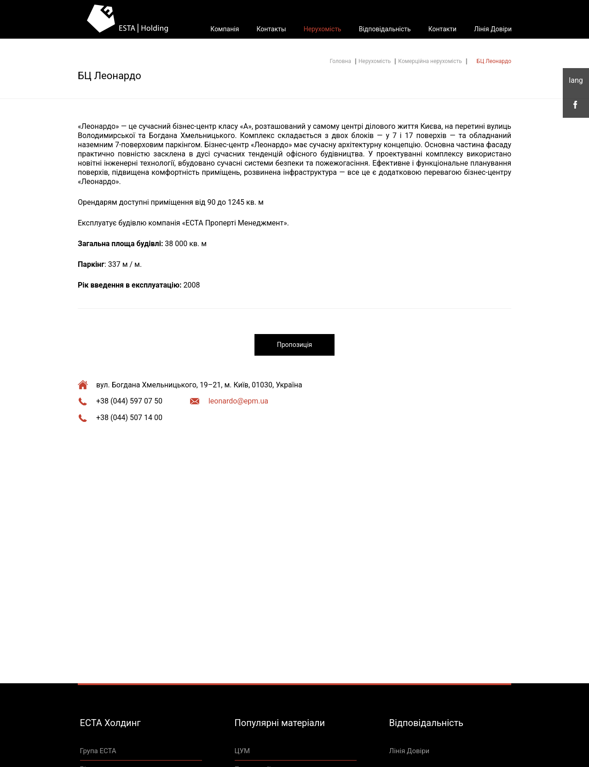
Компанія (224, 29)
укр (576, 80)
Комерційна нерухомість (430, 61)
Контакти (442, 29)
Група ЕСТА (98, 751)
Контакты (271, 29)
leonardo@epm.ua (238, 401)
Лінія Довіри (493, 29)
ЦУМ (242, 751)
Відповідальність (385, 29)
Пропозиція (294, 344)
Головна (340, 61)
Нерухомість (322, 29)
